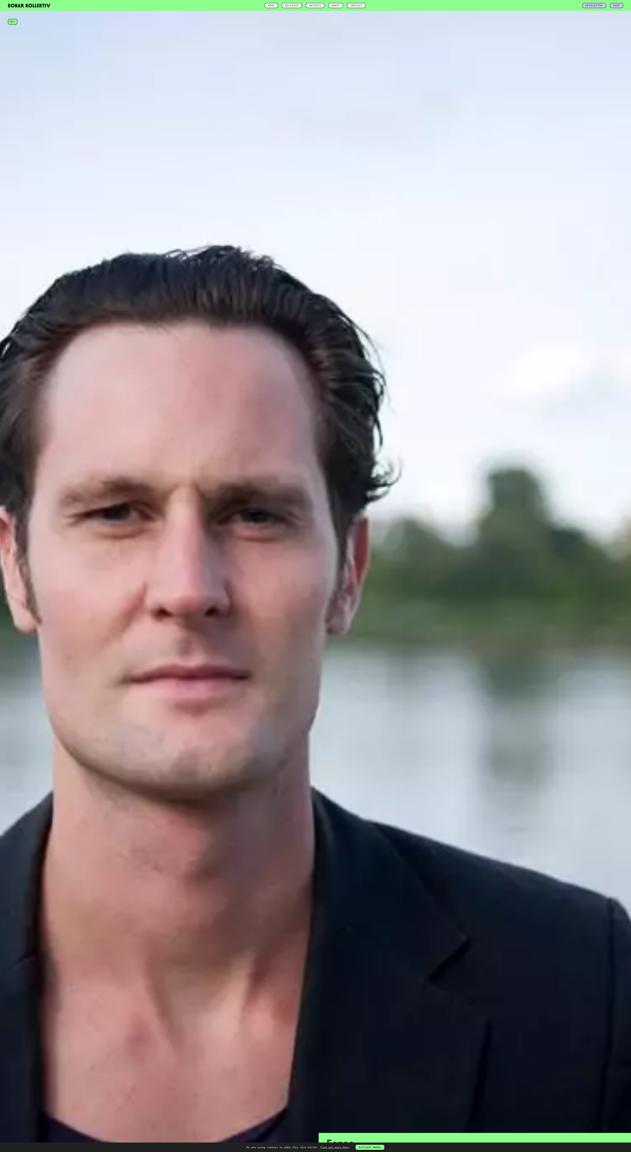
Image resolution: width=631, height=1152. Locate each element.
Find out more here (335, 1147)
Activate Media (370, 1147)
